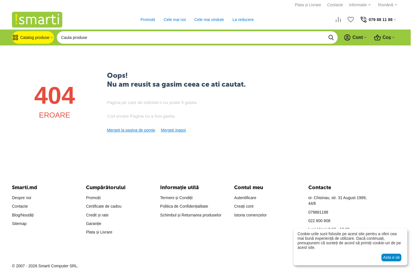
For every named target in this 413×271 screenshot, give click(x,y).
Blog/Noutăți (23, 215)
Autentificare (245, 197)
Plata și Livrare (305, 5)
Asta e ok (391, 257)
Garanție (93, 223)
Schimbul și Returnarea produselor (191, 215)
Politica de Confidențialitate (184, 206)
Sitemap (19, 223)
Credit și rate (97, 215)
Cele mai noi (173, 19)
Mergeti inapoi (173, 130)
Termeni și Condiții (176, 197)
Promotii (146, 19)
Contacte (333, 5)
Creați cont (243, 206)
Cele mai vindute (207, 19)
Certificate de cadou (103, 206)
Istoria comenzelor (250, 215)
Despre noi (21, 197)
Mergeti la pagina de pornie (131, 130)
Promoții (93, 197)
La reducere (242, 19)
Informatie (355, 5)
